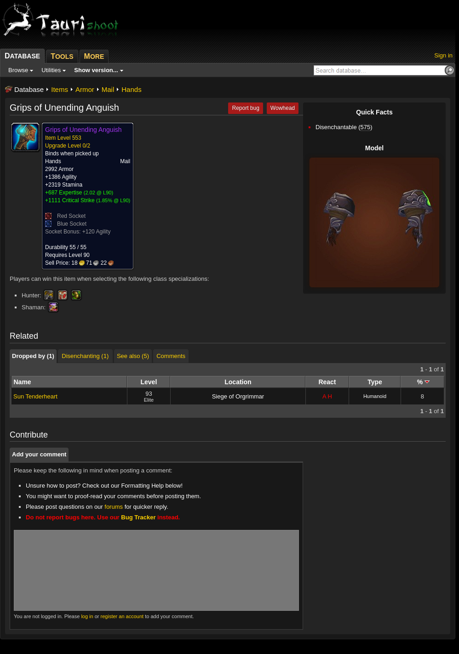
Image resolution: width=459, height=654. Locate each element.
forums (113, 506)
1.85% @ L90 (113, 200)
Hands (131, 89)
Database (29, 89)
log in (87, 616)
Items (59, 89)
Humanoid (374, 396)
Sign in (443, 55)
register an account (122, 616)
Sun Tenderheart (35, 396)
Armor (84, 89)
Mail (108, 89)
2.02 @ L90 (98, 192)
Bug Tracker (138, 517)
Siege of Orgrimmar (238, 396)
